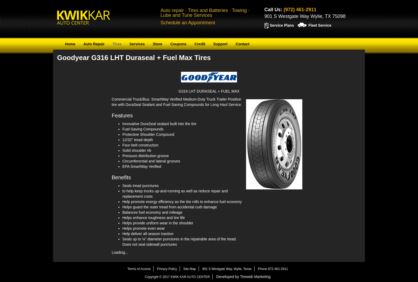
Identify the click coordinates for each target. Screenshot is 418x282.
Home (70, 44)
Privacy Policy (167, 269)
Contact (243, 44)
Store (157, 44)
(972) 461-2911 (300, 9)
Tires (116, 44)
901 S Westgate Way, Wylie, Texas (227, 269)
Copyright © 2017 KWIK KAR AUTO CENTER (177, 277)
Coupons (178, 44)
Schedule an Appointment (187, 22)
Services (137, 44)
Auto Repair (93, 44)
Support (220, 44)
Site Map (189, 269)
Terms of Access (139, 269)
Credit (200, 44)
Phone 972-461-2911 (273, 269)
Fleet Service (319, 25)
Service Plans (282, 25)
